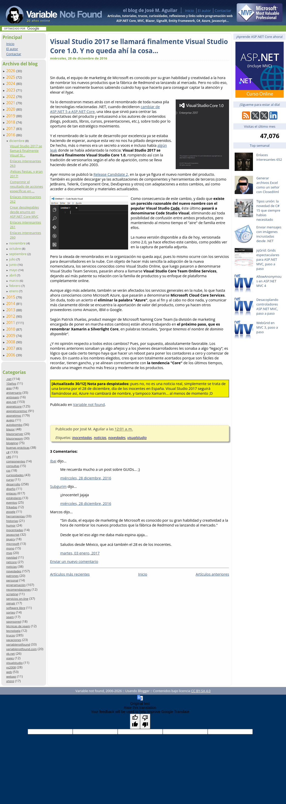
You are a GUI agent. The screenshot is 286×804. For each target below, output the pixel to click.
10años (11, 383)
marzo (14, 280)
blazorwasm (14, 438)
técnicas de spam (18, 626)
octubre (15, 248)
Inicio (189, 10)
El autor (204, 10)
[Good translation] (135, 721)
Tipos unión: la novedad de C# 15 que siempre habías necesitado (268, 210)
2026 (11, 71)
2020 (11, 109)
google (10, 512)
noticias (11, 566)
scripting (12, 594)
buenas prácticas (17, 447)
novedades (13, 571)
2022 (11, 96)
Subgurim (58, 486)
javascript (12, 534)
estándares (13, 498)
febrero (15, 285)
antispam (12, 397)
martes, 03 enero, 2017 (80, 553)
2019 (11, 116)
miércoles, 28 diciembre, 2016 (85, 478)
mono (10, 548)
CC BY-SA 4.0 (200, 691)
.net (8, 379)
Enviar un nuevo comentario (74, 561)
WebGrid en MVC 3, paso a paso (267, 327)
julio (13, 259)
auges (10, 420)
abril (13, 275)
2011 (11, 322)
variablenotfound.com (21, 649)
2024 (11, 83)
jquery (10, 539)
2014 (11, 303)
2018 (11, 122)
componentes (15, 461)
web (9, 672)
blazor (10, 429)
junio (13, 264)
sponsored (13, 621)
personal (12, 580)
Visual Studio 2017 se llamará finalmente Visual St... (26, 150)
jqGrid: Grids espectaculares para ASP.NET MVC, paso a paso (267, 259)
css (8, 470)
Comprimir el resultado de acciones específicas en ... (26, 186)
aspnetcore (14, 406)
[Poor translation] (145, 721)
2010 (11, 329)
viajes (10, 658)
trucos (10, 635)
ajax (9, 388)
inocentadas (14, 530)
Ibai (53, 461)
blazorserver (14, 434)
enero (14, 291)
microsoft (12, 544)
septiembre (18, 254)
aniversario (13, 392)
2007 (11, 348)
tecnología (13, 631)
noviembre (17, 243)
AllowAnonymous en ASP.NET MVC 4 (268, 281)
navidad (11, 557)
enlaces (11, 493)
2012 (11, 316)
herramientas (15, 516)
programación (15, 585)
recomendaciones (18, 589)
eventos (11, 502)
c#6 (8, 457)
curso (10, 479)
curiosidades (15, 475)
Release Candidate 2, (111, 174)
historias (12, 521)
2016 (11, 135)
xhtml (10, 681)
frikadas (11, 507)
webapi (11, 676)
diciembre (17, 140)
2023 (11, 90)
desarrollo (13, 484)
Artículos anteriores (212, 574)
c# (7, 452)
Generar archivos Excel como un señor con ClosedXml (267, 185)
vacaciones (13, 640)
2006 (11, 355)
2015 (11, 297)
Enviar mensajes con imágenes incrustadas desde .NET (268, 234)
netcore (11, 562)
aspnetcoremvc (16, 411)
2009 (11, 335)
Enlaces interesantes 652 (269, 157)
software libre (15, 608)
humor (11, 525)
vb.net (10, 653)
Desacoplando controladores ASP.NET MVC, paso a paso (267, 306)
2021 (11, 103)
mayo (13, 270)
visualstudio (14, 663)
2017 (11, 128)
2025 (11, 77)
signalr (10, 603)
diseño (10, 489)
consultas (12, 466)
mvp (9, 553)
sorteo (10, 612)
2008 (11, 342)
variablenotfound (18, 644)
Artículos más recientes (70, 574)
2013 (11, 310)
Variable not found (89, 404)
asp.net (11, 402)
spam (10, 617)
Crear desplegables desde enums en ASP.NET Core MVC (24, 212)
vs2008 (11, 667)
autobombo (14, 425)
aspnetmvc (13, 415)
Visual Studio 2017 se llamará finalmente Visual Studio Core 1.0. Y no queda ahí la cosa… (139, 46)
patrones (12, 576)
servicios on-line (17, 599)
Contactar (223, 10)
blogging (12, 443)
